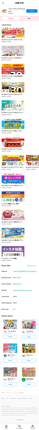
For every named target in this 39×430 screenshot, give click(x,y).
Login (30, 398)
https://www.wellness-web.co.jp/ (22, 290)
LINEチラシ (20, 3)
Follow (32, 11)
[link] (4, 11)
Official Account (31, 265)
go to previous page (3, 3)
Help (7, 398)
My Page (33, 428)
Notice (3, 398)
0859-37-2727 (17, 284)
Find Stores (19, 428)
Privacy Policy (13, 398)
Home (6, 428)
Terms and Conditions (22, 398)
